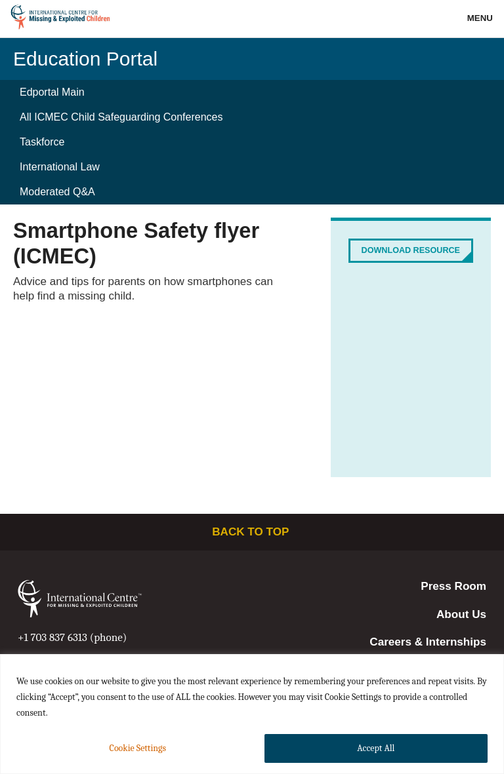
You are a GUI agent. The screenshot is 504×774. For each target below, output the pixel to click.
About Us (461, 614)
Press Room (453, 586)
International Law (60, 166)
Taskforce (42, 141)
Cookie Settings (138, 748)
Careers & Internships (427, 642)
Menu (481, 18)
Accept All (375, 748)
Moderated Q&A (57, 191)
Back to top (252, 532)
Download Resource (411, 250)
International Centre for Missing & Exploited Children (60, 19)
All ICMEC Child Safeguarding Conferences (121, 117)
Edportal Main (52, 92)
